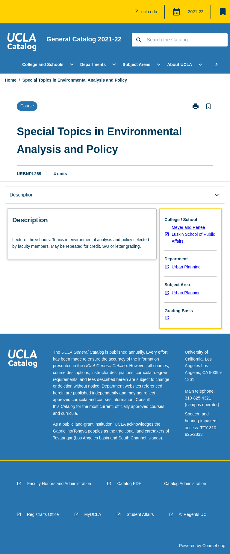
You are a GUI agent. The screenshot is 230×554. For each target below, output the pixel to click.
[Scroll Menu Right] (216, 64)
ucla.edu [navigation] (149, 11)
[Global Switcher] (176, 12)
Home (10, 80)
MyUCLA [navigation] (92, 514)
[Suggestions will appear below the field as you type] (180, 39)
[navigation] (125, 11)
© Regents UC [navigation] (192, 514)
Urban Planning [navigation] (186, 267)
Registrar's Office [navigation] (43, 514)
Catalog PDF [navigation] (129, 483)
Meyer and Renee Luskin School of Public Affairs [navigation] (193, 234)
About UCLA (179, 64)
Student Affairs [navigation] (140, 514)
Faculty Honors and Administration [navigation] (59, 483)
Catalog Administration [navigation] (185, 483)
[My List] (223, 11)
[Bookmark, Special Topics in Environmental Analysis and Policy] (208, 106)
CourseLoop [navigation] (213, 545)
